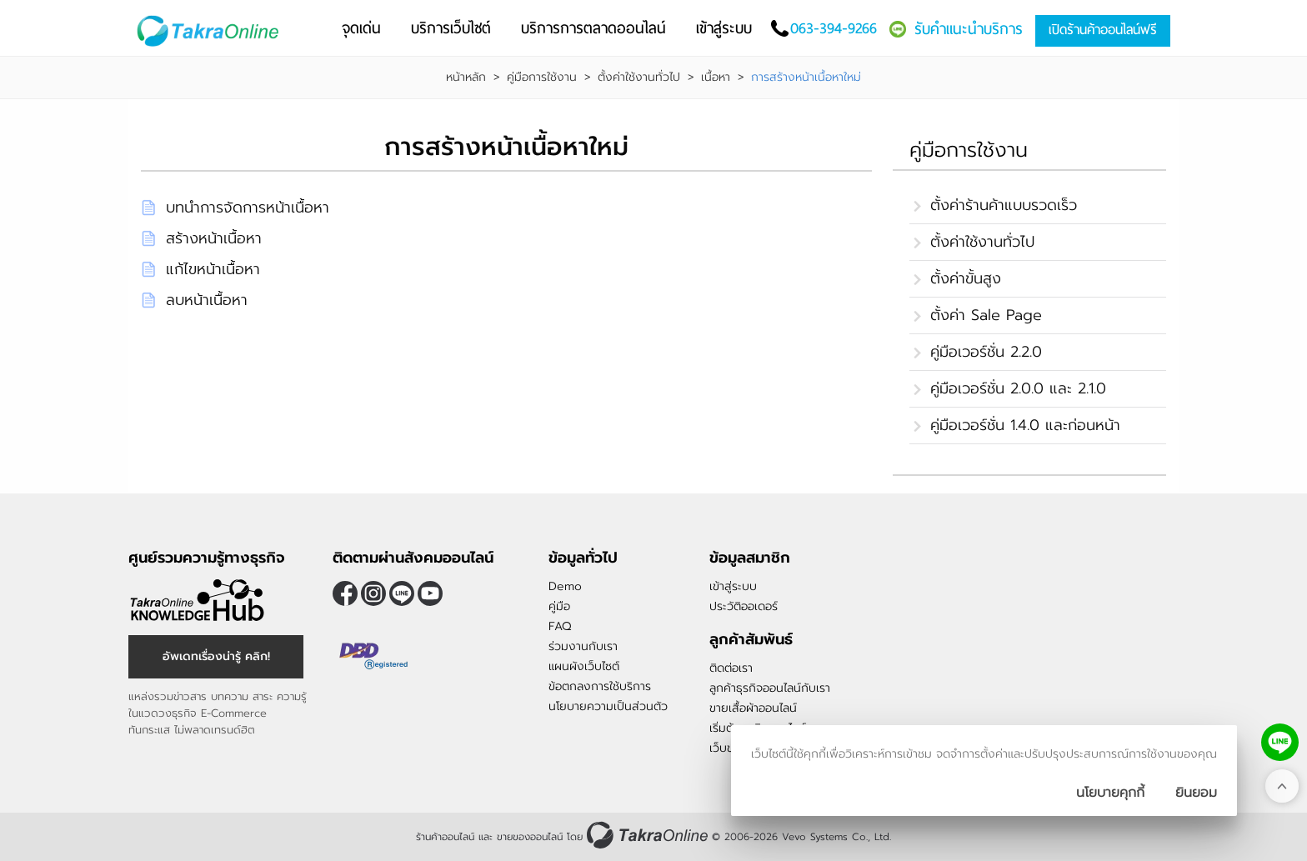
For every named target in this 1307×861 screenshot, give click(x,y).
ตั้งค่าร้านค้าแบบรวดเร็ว (1003, 205)
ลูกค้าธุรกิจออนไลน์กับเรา (769, 688)
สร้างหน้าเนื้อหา (214, 238)
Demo (565, 586)
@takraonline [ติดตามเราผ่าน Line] (401, 593)
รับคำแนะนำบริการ (968, 29)
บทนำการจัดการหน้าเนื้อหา (247, 207)
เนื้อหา (715, 77)
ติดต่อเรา (731, 668)
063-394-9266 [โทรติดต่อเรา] (833, 28)
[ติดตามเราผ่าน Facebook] (345, 593)
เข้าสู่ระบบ (733, 586)
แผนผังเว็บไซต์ (583, 666)
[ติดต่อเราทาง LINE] (1280, 742)
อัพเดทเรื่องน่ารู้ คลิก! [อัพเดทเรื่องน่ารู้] (216, 656)
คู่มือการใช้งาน (542, 77)
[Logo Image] (211, 31)
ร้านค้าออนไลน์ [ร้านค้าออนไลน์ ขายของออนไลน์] (445, 836)
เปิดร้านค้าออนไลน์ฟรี (1103, 29)
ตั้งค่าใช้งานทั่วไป (639, 77)
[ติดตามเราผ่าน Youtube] (430, 593)
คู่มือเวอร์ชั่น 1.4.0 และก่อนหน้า (1025, 425)
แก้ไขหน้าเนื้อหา (213, 269)
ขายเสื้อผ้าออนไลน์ (753, 708)
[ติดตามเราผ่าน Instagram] (373, 593)
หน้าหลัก (466, 77)
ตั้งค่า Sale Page (986, 315)
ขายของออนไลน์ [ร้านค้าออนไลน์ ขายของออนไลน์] (530, 836)
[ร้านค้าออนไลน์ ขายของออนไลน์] (647, 834)
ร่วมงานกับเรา (583, 646)
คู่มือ (559, 606)
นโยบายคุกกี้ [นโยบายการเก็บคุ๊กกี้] (1110, 793)
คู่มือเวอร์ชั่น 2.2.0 (986, 351)
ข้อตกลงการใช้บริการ (599, 686)
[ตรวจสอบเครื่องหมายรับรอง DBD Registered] (374, 655)
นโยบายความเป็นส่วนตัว (608, 706)
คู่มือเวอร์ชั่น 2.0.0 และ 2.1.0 (1018, 388)
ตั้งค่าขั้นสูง (965, 278)
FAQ (559, 626)
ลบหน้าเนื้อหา (207, 300)
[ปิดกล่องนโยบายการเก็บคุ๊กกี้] (1196, 792)
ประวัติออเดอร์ (743, 606)
